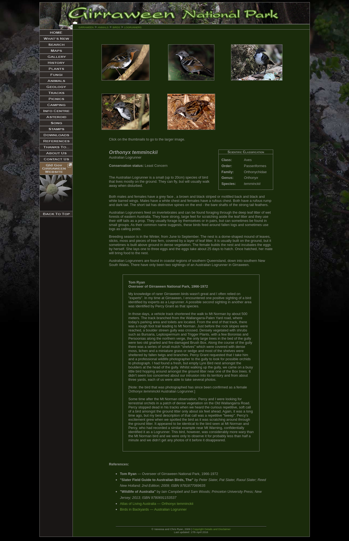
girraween (86, 27)
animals (103, 27)
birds (116, 27)
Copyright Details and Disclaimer (211, 529)
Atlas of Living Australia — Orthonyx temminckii (156, 504)
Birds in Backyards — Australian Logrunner (153, 509)
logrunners (133, 27)
